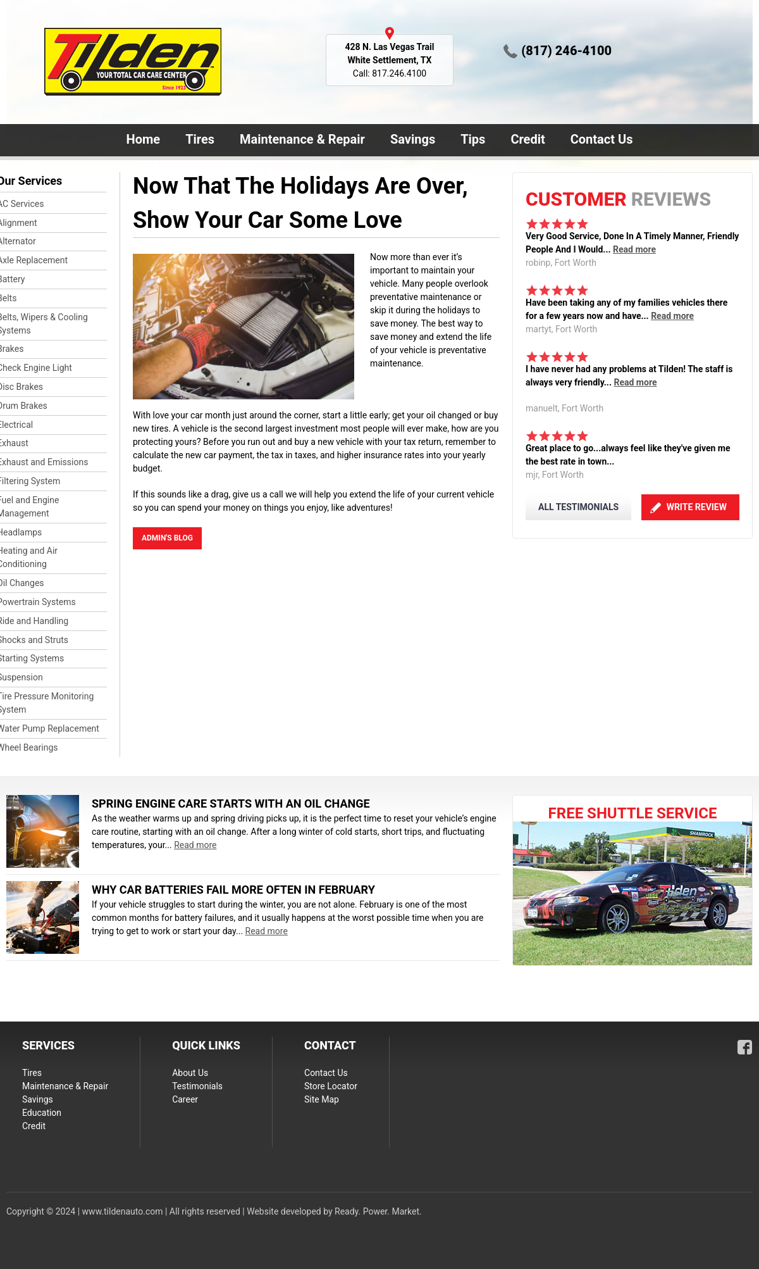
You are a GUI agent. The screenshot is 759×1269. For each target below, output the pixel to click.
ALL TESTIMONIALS (578, 507)
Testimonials (197, 1086)
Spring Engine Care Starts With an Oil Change (231, 803)
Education (41, 1113)
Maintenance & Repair (299, 140)
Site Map (321, 1099)
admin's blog (167, 538)
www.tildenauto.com (122, 1211)
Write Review (697, 507)
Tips (472, 139)
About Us (190, 1073)
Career (185, 1099)
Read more (634, 249)
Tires (199, 139)
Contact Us (599, 140)
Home (143, 139)
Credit (527, 139)
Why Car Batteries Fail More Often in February (233, 889)
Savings (412, 139)
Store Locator (330, 1086)
